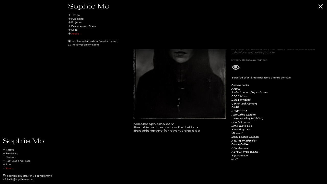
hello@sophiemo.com (86, 44)
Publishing (77, 18)
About (75, 33)
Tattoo (75, 15)
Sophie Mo (88, 6)
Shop (74, 29)
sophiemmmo (108, 41)
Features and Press (83, 26)
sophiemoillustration (85, 41)
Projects (76, 22)
